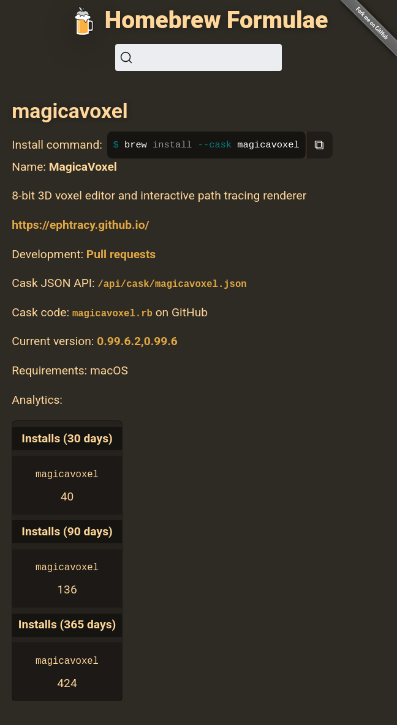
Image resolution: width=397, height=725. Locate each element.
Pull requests (121, 254)
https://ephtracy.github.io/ (80, 225)
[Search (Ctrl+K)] (198, 57)
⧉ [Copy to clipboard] (319, 144)
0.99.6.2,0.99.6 (137, 341)
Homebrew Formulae (216, 20)
